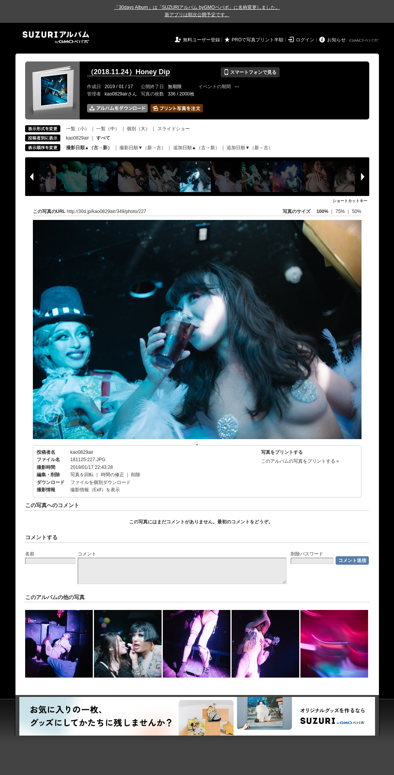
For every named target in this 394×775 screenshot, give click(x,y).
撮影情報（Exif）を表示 (95, 489)
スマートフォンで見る (250, 72)
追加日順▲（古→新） (196, 147)
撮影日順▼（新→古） (142, 147)
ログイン (305, 40)
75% (341, 211)
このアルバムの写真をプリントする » (300, 461)
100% (322, 211)
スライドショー (173, 128)
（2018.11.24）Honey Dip (128, 72)
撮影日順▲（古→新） (89, 147)
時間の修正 (112, 474)
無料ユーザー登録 (201, 40)
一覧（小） (77, 128)
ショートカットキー (350, 201)
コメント (87, 554)
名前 (29, 554)
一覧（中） (107, 128)
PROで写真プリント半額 (257, 40)
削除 (135, 474)
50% (356, 211)
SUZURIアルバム (55, 37)
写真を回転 (82, 474)
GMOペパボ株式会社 (364, 40)
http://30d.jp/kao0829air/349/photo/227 (107, 211)
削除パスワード (307, 554)
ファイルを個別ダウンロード (100, 482)
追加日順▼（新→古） (250, 147)
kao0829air (77, 138)
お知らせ (336, 40)
